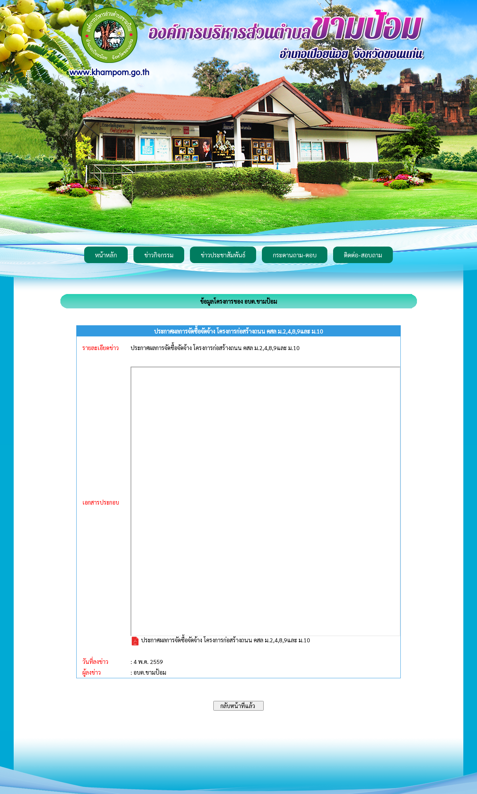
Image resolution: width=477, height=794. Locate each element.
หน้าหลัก (106, 255)
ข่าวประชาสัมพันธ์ (223, 255)
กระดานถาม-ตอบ (295, 255)
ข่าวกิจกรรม (158, 255)
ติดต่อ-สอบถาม (363, 255)
